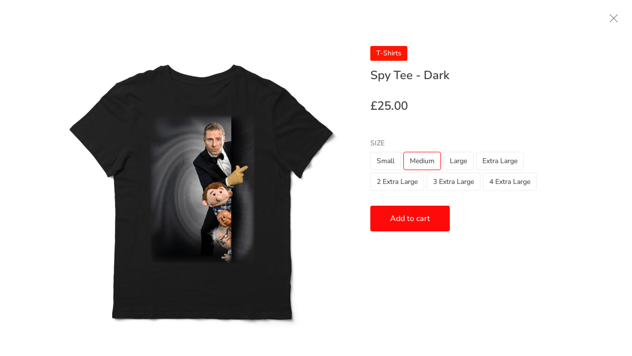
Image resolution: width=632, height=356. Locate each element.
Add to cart (410, 218)
